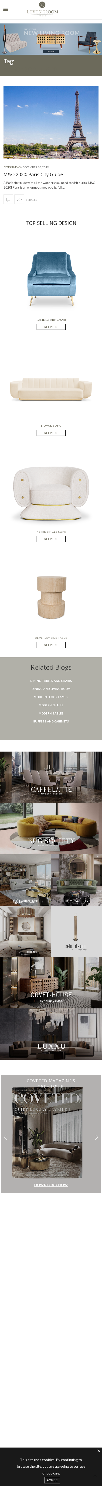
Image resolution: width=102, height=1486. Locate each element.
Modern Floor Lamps (51, 697)
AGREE (52, 1480)
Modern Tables (51, 713)
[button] (96, 1137)
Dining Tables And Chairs (51, 681)
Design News (11, 167)
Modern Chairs (51, 705)
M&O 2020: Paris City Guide (33, 174)
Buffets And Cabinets (51, 721)
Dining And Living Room (51, 689)
